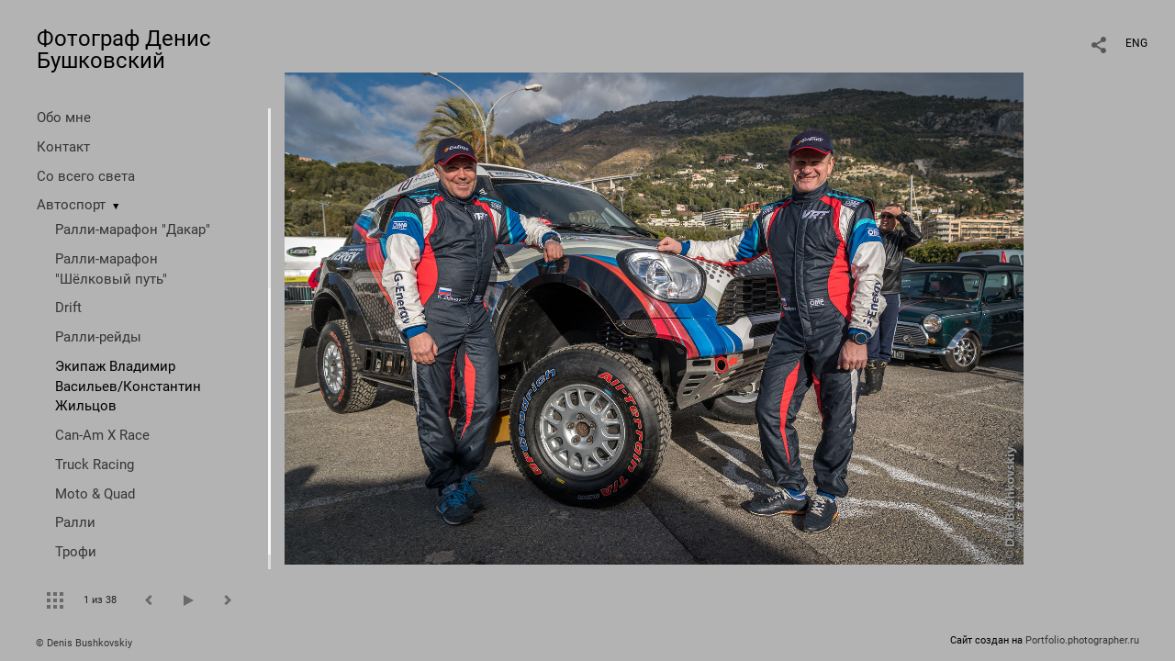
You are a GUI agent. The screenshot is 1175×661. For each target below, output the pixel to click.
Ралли (75, 522)
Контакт (63, 147)
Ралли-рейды (98, 337)
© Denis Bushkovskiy (84, 643)
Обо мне (64, 117)
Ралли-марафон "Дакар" (132, 229)
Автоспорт (71, 204)
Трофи (75, 551)
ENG (1136, 43)
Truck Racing (94, 464)
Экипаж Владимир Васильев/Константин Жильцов (128, 386)
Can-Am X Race (102, 435)
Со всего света (86, 176)
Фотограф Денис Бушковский (124, 49)
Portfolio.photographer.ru (1082, 640)
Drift (68, 307)
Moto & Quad (95, 494)
